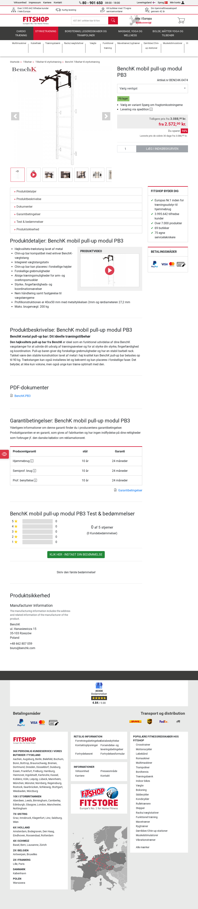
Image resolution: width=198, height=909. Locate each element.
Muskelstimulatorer (147, 835)
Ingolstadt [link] (31, 775)
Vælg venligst (128, 91)
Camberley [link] (54, 800)
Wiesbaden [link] (19, 791)
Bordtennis (142, 771)
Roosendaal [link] (33, 835)
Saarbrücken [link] (31, 787)
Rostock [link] (17, 787)
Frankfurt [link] (26, 771)
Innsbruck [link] (25, 818)
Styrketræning (45, 34)
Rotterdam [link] (47, 835)
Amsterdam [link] (20, 831)
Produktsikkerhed (27, 232)
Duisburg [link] (55, 767)
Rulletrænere (143, 803)
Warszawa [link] (19, 882)
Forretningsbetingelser (86, 740)
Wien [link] (16, 822)
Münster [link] (29, 783)
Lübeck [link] (43, 779)
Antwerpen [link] (19, 854)
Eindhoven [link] (19, 835)
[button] (15, 119)
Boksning (141, 790)
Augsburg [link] (28, 759)
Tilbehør (27, 64)
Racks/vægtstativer (147, 812)
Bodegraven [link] (35, 831)
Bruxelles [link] (32, 854)
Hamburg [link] (49, 771)
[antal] (127, 151)
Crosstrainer (143, 744)
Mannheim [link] (54, 779)
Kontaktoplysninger (86, 745)
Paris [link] (21, 864)
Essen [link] (16, 771)
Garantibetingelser (28, 217)
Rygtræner (142, 826)
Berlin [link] (38, 759)
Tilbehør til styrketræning (48, 64)
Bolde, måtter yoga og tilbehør (168, 36)
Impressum (35, 2)
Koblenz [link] (17, 779)
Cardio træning (21, 36)
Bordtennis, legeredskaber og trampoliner (86, 36)
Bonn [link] (16, 763)
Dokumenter (24, 209)
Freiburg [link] (38, 771)
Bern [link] (23, 845)
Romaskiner (143, 758)
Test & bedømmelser (29, 224)
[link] (154, 267)
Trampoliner (143, 767)
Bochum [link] (58, 759)
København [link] (19, 873)
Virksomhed (20, 2)
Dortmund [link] (19, 767)
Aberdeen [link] (18, 800)
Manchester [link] (54, 804)
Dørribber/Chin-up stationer (152, 830)
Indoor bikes (143, 781)
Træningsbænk (144, 776)
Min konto (177, 2)
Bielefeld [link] (47, 759)
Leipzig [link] (34, 779)
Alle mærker (142, 847)
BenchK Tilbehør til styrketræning (82, 64)
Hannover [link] (18, 775)
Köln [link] (26, 779)
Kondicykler (142, 799)
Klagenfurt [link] (38, 818)
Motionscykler (144, 749)
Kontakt (58, 2)
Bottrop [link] (24, 763)
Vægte (139, 785)
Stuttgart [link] (57, 787)
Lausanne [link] (32, 845)
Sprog (163, 2)
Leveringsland (146, 2)
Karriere (47, 2)
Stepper (140, 808)
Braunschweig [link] (38, 763)
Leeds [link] (28, 800)
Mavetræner (143, 821)
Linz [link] (48, 818)
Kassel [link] (54, 775)
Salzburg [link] (57, 818)
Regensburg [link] (54, 783)
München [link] (18, 783)
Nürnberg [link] (40, 783)
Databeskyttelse (109, 740)
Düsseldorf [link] (42, 767)
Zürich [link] (43, 845)
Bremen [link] (52, 763)
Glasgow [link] (31, 804)
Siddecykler (142, 794)
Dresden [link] (30, 767)
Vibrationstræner (146, 840)
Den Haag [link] (48, 831)
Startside (14, 64)
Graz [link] (16, 818)
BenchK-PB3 (20, 398)
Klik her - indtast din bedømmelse (76, 557)
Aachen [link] (17, 759)
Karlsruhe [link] (43, 775)
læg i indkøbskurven (162, 151)
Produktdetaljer (26, 194)
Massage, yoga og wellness (130, 36)
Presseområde (108, 771)
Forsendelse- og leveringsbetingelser (111, 747)
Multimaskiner (144, 762)
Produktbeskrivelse (28, 201)
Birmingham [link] (40, 800)
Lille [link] (15, 864)
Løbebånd (142, 753)
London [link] (41, 804)
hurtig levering (69, 10)
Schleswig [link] (45, 787)
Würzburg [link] (32, 791)
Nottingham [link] (20, 808)
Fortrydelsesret (84, 753)
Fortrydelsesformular (111, 753)
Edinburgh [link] (19, 804)
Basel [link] (16, 845)
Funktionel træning (147, 817)
